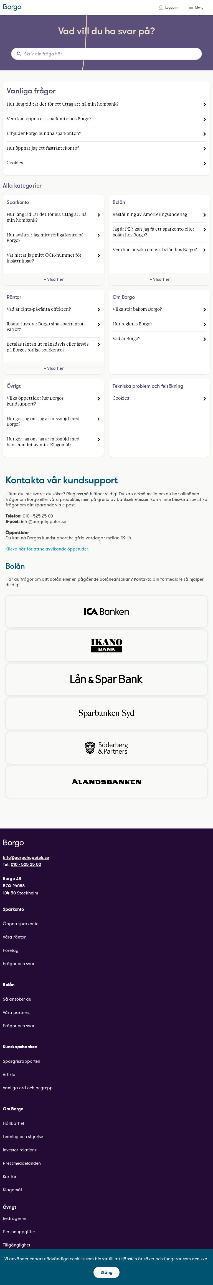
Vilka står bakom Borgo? (137, 309)
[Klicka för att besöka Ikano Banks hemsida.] (106, 645)
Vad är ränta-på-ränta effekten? (39, 309)
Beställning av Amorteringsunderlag (150, 215)
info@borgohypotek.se (26, 857)
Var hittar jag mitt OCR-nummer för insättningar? (44, 258)
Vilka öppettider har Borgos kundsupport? (35, 401)
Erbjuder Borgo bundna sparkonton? (44, 134)
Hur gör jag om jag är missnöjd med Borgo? (43, 422)
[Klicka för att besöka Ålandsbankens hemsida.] (106, 782)
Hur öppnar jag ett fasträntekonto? (43, 148)
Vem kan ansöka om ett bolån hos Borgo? (155, 250)
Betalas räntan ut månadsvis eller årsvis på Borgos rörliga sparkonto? (47, 347)
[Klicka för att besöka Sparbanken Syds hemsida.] (106, 714)
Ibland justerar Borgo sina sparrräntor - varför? (46, 327)
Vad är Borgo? (126, 339)
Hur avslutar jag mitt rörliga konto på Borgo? (45, 238)
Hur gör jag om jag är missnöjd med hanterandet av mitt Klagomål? (43, 442)
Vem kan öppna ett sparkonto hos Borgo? (49, 119)
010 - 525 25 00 (26, 864)
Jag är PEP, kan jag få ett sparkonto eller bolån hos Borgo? (153, 232)
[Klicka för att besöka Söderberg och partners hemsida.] (106, 748)
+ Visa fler (54, 279)
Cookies (15, 163)
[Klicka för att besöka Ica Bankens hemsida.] (106, 611)
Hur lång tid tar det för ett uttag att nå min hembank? (63, 104)
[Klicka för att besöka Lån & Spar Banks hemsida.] (106, 679)
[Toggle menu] (191, 7)
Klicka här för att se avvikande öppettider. (47, 549)
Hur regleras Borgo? (133, 324)
